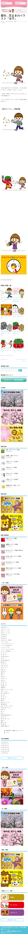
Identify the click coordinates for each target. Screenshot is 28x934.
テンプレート (4, 647)
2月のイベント (19, 21)
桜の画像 (3, 704)
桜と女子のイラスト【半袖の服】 (17, 300)
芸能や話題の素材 (5, 715)
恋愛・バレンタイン (5, 689)
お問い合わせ (3, 932)
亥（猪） (3, 654)
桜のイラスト (4, 702)
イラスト (24, 21)
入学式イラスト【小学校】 (12, 461)
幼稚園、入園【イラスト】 (12, 455)
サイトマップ (9, 932)
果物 (2, 700)
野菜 (2, 720)
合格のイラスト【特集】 (11, 538)
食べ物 (2, 724)
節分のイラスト (16, 333)
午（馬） (3, 664)
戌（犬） (3, 691)
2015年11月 (3, 749)
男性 (2, 709)
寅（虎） (3, 682)
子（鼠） (3, 678)
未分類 (2, 698)
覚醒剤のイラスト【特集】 (12, 544)
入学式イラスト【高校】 (11, 467)
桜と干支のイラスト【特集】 (12, 562)
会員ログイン (19, 931)
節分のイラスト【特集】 (5, 317)
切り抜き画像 (4, 660)
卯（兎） (3, 667)
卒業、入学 (3, 665)
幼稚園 (2, 687)
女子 (7, 355)
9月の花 (3, 638)
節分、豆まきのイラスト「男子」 (6, 300)
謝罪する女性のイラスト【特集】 (14, 568)
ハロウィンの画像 (5, 651)
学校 (2, 680)
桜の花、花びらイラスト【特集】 (14, 556)
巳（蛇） (3, 684)
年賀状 (2, 685)
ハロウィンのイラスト (6, 649)
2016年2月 (3, 744)
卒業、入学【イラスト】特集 (12, 449)
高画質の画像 (4, 726)
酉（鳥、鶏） (4, 718)
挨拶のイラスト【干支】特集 (12, 574)
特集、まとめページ (5, 706)
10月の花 (3, 627)
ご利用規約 (8, 931)
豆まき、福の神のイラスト (18, 317)
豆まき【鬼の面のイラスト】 (18, 351)
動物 (2, 662)
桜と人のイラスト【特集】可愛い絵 (14, 550)
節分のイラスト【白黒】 (5, 334)
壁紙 (2, 673)
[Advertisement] (14, 45)
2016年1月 (3, 745)
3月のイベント (4, 632)
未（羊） (3, 696)
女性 (2, 676)
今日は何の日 (4, 656)
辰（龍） (3, 717)
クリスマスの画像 (5, 645)
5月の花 (3, 636)
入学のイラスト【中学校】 (12, 473)
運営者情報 (13, 931)
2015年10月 (3, 751)
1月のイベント (4, 629)
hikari (3, 21)
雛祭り (2, 722)
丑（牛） (3, 653)
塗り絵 (2, 671)
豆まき (12, 355)
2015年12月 (3, 747)
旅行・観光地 (4, 693)
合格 (2, 669)
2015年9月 (3, 753)
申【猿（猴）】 (4, 707)
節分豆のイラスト (5, 359)
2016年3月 (3, 742)
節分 (9, 355)
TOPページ (3, 931)
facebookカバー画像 (6, 640)
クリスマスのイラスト (6, 643)
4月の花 (3, 634)
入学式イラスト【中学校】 (12, 479)
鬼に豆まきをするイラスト (6, 351)
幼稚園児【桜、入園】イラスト (13, 485)
